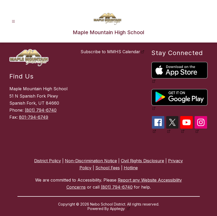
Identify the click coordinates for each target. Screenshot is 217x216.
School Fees (107, 167)
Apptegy (118, 208)
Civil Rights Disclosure (142, 160)
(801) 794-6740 (41, 110)
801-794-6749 (33, 117)
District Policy (47, 160)
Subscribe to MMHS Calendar (110, 51)
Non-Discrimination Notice (91, 160)
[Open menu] (13, 22)
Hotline (131, 167)
